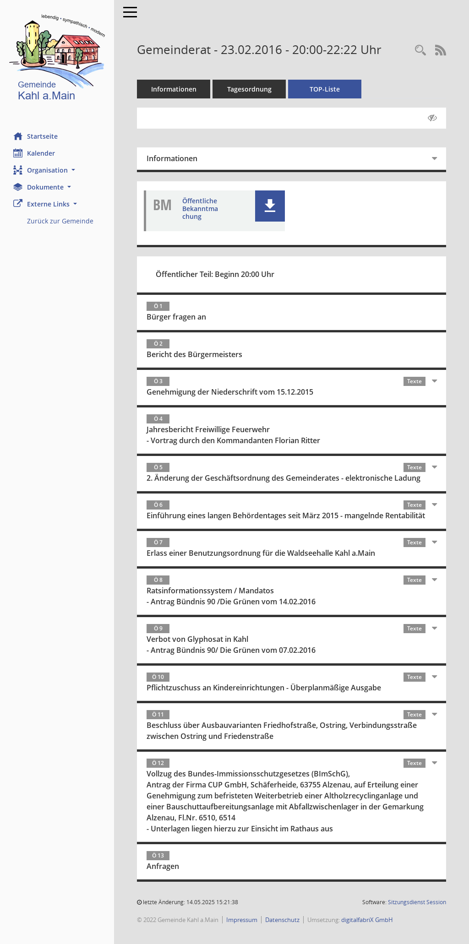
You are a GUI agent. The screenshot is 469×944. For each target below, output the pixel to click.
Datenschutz (283, 920)
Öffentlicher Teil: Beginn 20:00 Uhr (215, 274)
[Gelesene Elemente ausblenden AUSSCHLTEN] (432, 118)
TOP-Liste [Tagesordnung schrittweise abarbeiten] (325, 89)
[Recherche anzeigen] (420, 50)
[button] (57, 170)
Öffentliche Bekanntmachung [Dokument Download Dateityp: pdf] (200, 208)
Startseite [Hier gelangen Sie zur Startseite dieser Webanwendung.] (36, 136)
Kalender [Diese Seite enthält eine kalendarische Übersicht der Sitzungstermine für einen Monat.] (34, 152)
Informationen (174, 89)
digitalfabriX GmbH (367, 920)
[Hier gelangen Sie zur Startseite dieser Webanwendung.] (57, 59)
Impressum (242, 920)
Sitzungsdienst (417, 902)
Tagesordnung (250, 89)
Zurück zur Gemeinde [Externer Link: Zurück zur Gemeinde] (60, 221)
